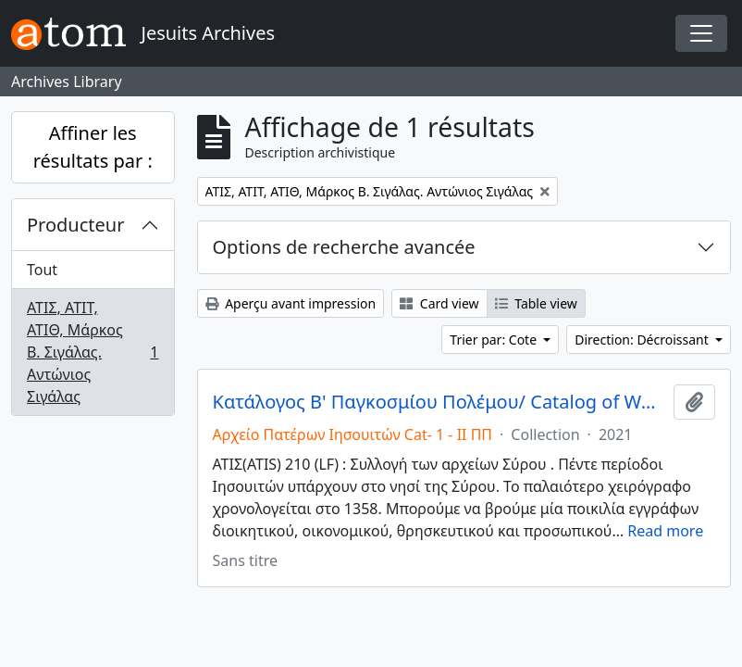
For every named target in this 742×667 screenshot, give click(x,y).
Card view (439, 303)
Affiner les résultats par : (93, 146)
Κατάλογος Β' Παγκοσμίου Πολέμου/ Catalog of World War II (440, 402)
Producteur (75, 224)
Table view (536, 303)
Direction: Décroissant (643, 339)
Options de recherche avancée (344, 246)
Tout (42, 269)
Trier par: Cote (494, 339)
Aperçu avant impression (291, 303)
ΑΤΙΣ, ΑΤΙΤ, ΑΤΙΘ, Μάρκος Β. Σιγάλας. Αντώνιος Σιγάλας (92, 352)
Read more (665, 531)
